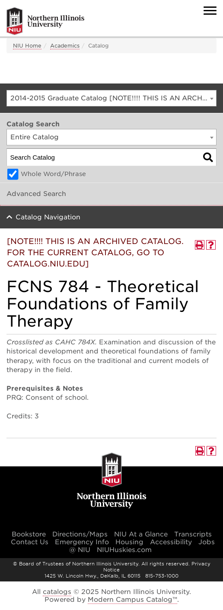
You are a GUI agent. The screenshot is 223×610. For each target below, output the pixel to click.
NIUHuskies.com (124, 550)
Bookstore (29, 534)
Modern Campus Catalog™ (132, 600)
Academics (65, 45)
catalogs (57, 592)
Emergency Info (82, 542)
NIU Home (27, 45)
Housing (129, 542)
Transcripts (193, 534)
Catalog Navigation (48, 217)
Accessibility (171, 542)
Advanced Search (36, 194)
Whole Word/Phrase (53, 173)
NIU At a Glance (141, 534)
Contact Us (29, 542)
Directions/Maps (80, 534)
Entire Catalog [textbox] (34, 137)
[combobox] (111, 98)
